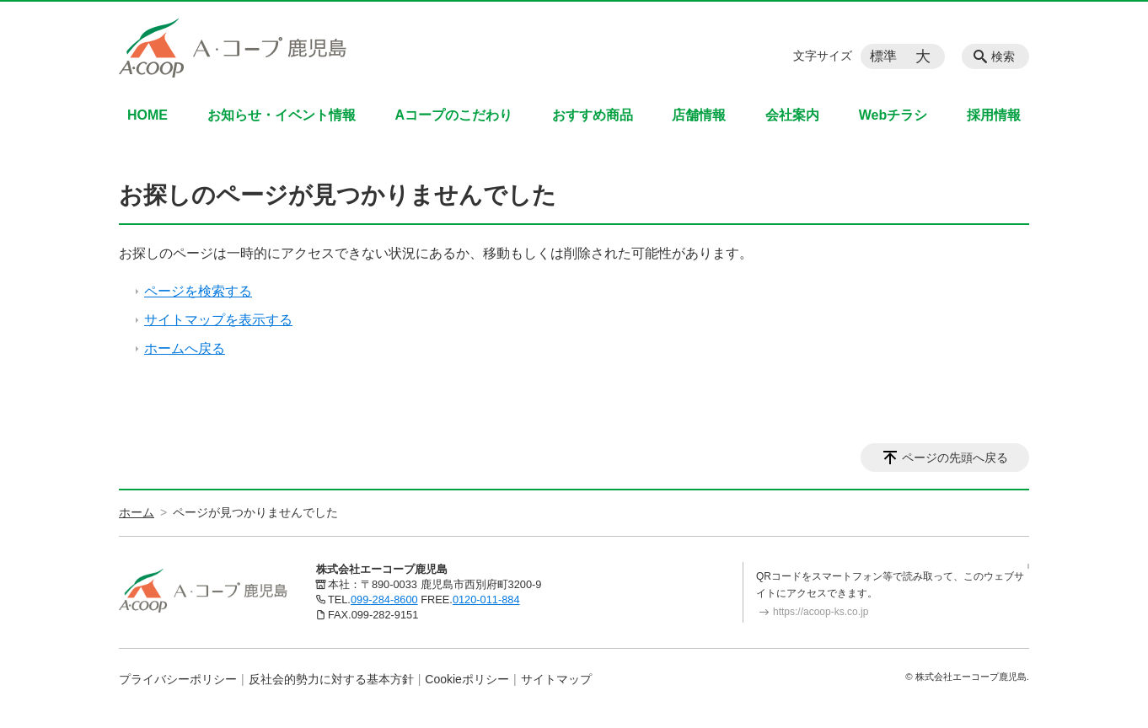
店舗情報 (699, 115)
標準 (883, 56)
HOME (147, 115)
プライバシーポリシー (178, 679)
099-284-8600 (384, 599)
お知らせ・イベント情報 (281, 115)
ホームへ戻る (184, 348)
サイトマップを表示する (218, 320)
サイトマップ (556, 679)
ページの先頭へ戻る (955, 457)
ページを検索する (198, 291)
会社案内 (792, 115)
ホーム (136, 512)
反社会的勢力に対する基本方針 (331, 679)
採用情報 (994, 115)
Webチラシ (893, 115)
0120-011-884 (486, 599)
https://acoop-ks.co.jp (820, 612)
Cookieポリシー (467, 679)
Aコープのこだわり (453, 115)
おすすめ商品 (592, 115)
